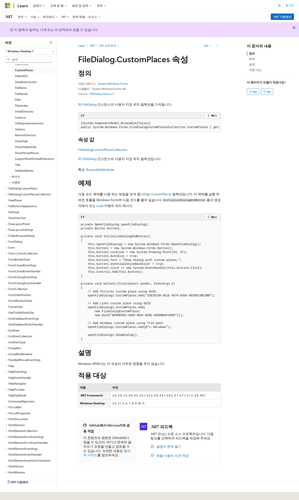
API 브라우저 (107, 46)
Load (99, 205)
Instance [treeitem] (20, 117)
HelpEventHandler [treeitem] (19, 378)
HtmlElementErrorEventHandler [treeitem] (28, 443)
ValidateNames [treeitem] (24, 170)
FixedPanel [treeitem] (15, 200)
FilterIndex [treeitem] (21, 106)
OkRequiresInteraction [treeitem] (29, 123)
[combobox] (31, 51)
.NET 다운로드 (282, 17)
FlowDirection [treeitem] (17, 218)
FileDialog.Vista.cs (100, 94)
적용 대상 (255, 70)
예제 (252, 59)
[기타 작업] (217, 46)
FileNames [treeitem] (21, 94)
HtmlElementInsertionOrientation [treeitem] (29, 460)
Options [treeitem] (20, 129)
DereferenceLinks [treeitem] (26, 82)
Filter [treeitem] (18, 99)
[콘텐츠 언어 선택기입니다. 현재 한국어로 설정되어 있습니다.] (13, 494)
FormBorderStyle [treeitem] (19, 259)
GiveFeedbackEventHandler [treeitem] (25, 324)
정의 (252, 53)
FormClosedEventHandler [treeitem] (24, 271)
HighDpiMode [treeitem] (17, 395)
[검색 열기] (279, 5)
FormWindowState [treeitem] (20, 301)
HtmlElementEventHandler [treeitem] (25, 454)
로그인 (289, 5)
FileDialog (89, 104)
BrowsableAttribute (100, 169)
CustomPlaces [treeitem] (24, 70)
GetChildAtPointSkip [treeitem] (21, 312)
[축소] (51, 42)
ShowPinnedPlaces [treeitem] (27, 153)
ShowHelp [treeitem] (21, 141)
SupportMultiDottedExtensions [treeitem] (34, 159)
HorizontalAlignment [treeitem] (21, 401)
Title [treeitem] (17, 165)
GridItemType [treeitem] (16, 342)
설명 (252, 64)
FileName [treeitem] (21, 88)
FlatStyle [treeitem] (13, 212)
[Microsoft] (7, 5)
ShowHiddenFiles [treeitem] (26, 147)
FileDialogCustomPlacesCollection (102, 149)
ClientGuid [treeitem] (21, 64)
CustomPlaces (161, 194)
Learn (81, 46)
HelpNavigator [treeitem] (17, 383)
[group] (149, 125)
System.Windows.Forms (113, 84)
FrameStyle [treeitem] (15, 307)
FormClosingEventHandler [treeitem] (24, 283)
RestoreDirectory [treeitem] (25, 135)
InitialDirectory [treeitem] (24, 111)
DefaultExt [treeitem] (21, 76)
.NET (92, 46)
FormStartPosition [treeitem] (19, 295)
